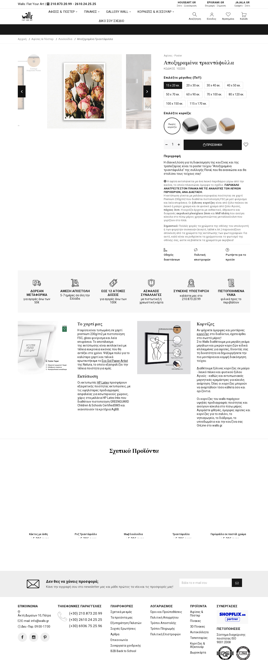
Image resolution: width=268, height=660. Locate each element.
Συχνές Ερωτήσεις (123, 612)
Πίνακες (195, 604)
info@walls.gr (40, 604)
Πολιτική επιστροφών (202, 256)
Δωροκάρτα (198, 635)
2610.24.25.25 (85, 4)
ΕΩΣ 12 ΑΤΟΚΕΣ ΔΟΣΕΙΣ (113, 292)
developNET (169, 654)
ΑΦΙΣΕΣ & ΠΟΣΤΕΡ (61, 12)
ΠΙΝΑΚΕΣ (90, 12)
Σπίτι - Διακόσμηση (187, 4)
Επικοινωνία (119, 623)
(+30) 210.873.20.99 (85, 597)
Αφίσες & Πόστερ (196, 596)
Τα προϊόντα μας (122, 600)
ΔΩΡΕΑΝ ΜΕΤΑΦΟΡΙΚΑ (37, 292)
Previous (22, 92)
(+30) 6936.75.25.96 (85, 609)
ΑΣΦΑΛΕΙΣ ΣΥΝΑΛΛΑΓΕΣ (151, 292)
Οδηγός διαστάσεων (172, 256)
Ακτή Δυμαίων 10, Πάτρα (34, 598)
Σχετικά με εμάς (121, 595)
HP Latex (103, 381)
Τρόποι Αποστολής (163, 606)
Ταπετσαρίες (199, 621)
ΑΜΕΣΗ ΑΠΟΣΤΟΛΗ (75, 290)
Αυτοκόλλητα (199, 615)
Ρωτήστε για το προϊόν (236, 256)
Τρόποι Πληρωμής (162, 612)
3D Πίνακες (197, 609)
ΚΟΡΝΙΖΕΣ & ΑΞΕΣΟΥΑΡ (154, 12)
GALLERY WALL (117, 12)
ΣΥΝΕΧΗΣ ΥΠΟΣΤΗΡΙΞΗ (191, 290)
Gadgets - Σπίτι (242, 4)
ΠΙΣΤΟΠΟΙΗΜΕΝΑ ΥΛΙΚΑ (231, 292)
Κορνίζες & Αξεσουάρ (197, 628)
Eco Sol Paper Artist (115, 360)
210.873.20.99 (61, 4)
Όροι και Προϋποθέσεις (166, 595)
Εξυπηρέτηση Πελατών (126, 606)
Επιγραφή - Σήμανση (215, 4)
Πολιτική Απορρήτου (164, 600)
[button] (195, 16)
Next (147, 92)
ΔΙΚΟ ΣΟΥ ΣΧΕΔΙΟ (111, 21)
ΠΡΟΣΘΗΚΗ (212, 144)
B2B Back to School (123, 634)
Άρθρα (115, 617)
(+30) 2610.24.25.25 (85, 603)
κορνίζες (203, 333)
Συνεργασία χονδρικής (126, 628)
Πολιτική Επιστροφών (165, 617)
